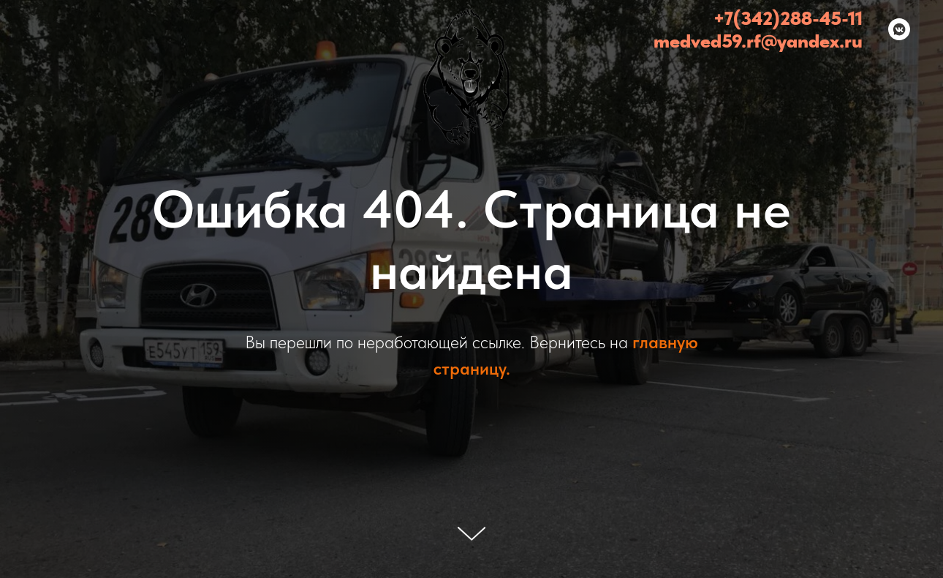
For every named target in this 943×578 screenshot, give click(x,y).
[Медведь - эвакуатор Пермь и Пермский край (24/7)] (899, 29)
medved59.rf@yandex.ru (758, 40)
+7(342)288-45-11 (788, 18)
